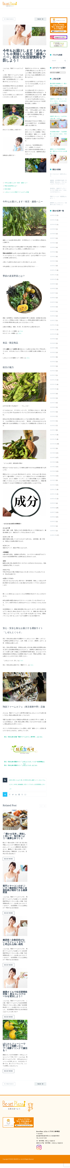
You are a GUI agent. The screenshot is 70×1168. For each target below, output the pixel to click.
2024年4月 (53, 306)
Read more (8, 859)
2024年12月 (53, 270)
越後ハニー (35, 780)
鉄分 (29, 780)
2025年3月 (53, 256)
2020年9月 (53, 503)
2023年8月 (53, 343)
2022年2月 (53, 425)
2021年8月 (53, 453)
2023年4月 (53, 361)
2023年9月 (53, 338)
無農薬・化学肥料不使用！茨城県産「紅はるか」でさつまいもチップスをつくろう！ (58, 182)
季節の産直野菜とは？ (11, 186)
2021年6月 (53, 462)
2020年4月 (53, 526)
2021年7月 (53, 457)
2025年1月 (53, 265)
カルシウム (42, 780)
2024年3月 (53, 311)
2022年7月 (53, 402)
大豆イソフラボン (29, 784)
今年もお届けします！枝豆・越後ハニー (16, 182)
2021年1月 (53, 485)
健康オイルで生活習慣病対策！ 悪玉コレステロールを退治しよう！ (15, 994)
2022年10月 (53, 389)
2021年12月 (53, 434)
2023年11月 (53, 329)
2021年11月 (53, 439)
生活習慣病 (37, 784)
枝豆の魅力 (8, 189)
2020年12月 (53, 489)
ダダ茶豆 (25, 780)
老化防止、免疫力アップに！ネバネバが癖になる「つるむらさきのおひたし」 (58, 190)
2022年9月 (53, 393)
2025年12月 (53, 215)
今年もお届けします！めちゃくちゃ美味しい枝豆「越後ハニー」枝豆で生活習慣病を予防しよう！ (24, 55)
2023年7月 (53, 348)
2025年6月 (53, 243)
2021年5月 (53, 466)
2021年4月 (53, 471)
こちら (21, 331)
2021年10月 (53, 444)
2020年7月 (53, 512)
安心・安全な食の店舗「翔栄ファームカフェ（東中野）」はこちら (23, 737)
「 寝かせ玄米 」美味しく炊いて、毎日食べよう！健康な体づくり (14, 836)
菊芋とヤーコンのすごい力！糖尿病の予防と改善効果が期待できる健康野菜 (15, 889)
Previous (10, 19)
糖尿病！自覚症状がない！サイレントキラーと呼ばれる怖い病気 (14, 942)
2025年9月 (53, 229)
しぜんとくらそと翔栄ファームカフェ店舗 (17, 192)
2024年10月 (53, 279)
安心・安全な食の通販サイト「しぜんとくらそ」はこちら (20, 765)
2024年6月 (53, 297)
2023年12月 (53, 325)
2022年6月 (53, 407)
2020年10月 (53, 498)
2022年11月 (53, 384)
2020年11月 (53, 494)
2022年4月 (53, 416)
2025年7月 (53, 238)
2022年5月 (53, 412)
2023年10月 (53, 334)
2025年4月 (53, 252)
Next (39, 19)
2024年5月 (53, 302)
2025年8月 (53, 233)
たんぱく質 (19, 780)
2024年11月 (53, 274)
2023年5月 (53, 357)
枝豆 (10, 780)
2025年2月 (53, 261)
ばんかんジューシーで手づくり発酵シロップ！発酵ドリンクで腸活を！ (15, 1047)
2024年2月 (53, 316)
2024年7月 (53, 293)
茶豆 (13, 780)
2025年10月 (53, 224)
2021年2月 (53, 480)
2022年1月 (53, 430)
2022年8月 (53, 398)
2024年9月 (53, 284)
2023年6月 (53, 352)
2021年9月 (53, 448)
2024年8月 (53, 288)
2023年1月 (53, 375)
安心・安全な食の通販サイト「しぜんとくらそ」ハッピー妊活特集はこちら (24, 762)
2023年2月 (53, 370)
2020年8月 (53, 507)
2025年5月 (53, 247)
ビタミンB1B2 (13, 784)
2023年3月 (53, 366)
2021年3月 (53, 476)
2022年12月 (53, 380)
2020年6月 (53, 517)
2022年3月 (53, 421)
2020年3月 (53, 530)
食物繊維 (20, 784)
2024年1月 (53, 320)
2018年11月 (53, 535)
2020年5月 (53, 521)
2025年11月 (53, 220)
